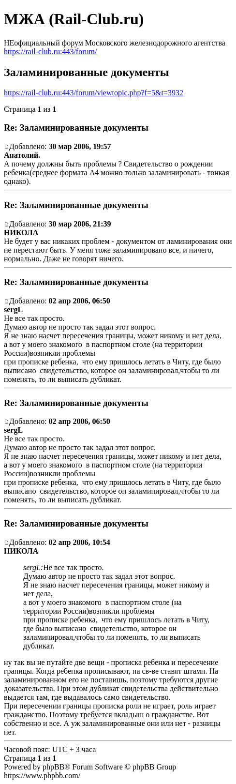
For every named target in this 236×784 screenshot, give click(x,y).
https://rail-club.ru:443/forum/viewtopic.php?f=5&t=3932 (93, 93)
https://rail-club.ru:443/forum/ (50, 51)
